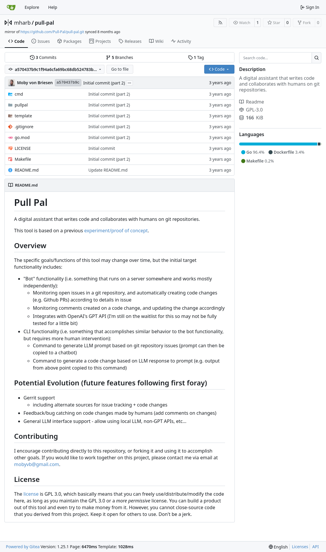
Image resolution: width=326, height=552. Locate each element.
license (31, 494)
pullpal (21, 105)
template (23, 115)
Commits (43, 57)
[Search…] (316, 57)
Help (52, 7)
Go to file (120, 69)
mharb (22, 23)
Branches (119, 57)
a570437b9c (68, 82)
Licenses (300, 546)
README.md (27, 170)
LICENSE (23, 148)
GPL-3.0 (251, 110)
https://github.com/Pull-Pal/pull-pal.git (52, 31)
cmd (19, 94)
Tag (196, 57)
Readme (251, 102)
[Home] (11, 7)
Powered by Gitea (23, 546)
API (315, 546)
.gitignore (24, 126)
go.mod (22, 137)
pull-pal (44, 23)
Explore (32, 7)
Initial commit (101, 148)
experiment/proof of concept (116, 230)
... (129, 82)
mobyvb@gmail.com (36, 464)
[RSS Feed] (220, 22)
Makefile (23, 159)
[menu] (278, 547)
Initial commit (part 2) (104, 83)
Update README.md (108, 170)
